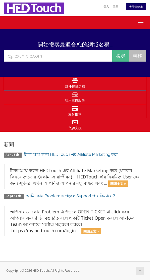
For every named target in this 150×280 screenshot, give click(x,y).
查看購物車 (136, 7)
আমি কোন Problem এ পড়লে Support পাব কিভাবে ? (70, 196)
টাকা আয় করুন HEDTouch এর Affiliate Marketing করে (71, 154)
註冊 (115, 6)
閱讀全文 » (118, 183)
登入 (106, 6)
